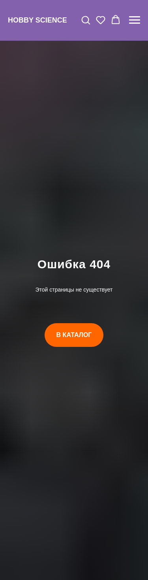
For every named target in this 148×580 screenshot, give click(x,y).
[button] (85, 19)
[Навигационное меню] (134, 20)
